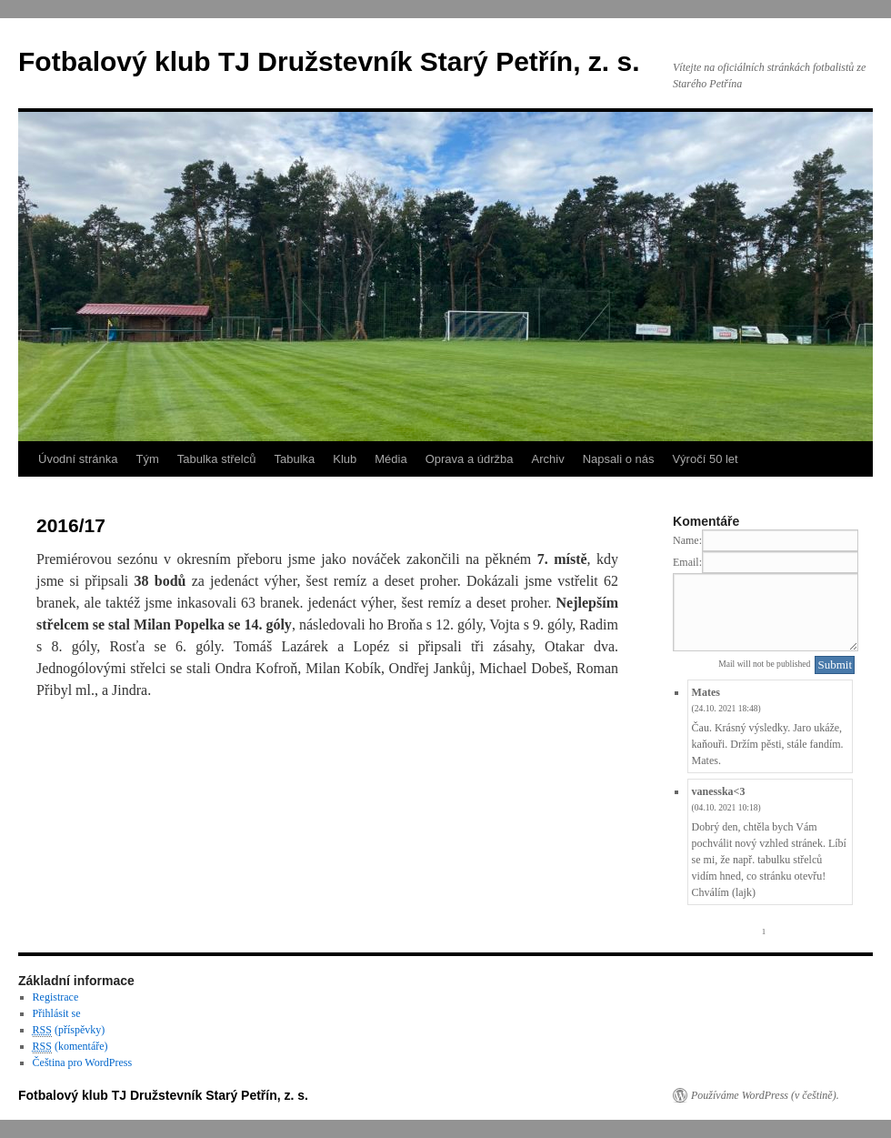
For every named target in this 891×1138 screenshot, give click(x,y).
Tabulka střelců (216, 459)
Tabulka (294, 459)
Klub (344, 459)
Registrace (56, 997)
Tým (146, 459)
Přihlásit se (57, 1013)
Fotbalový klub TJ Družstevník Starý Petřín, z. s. (329, 61)
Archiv (548, 459)
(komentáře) (70, 1046)
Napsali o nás (619, 459)
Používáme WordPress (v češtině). (765, 1095)
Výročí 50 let (704, 459)
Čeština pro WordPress (82, 1062)
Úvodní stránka (77, 459)
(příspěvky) (69, 1030)
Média (390, 459)
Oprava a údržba (469, 459)
